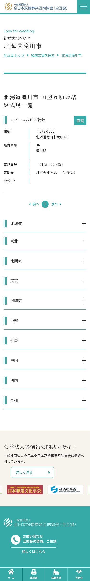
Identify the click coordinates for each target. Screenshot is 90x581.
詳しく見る (24, 472)
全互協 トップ (14, 55)
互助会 (79, 574)
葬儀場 (33, 574)
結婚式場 (56, 574)
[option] (25, 489)
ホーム (11, 574)
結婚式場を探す (43, 55)
